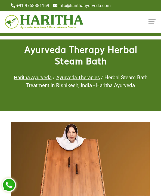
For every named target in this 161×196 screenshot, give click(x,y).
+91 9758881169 (30, 5)
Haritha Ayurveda (33, 77)
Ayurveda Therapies (78, 77)
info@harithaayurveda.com (82, 5)
